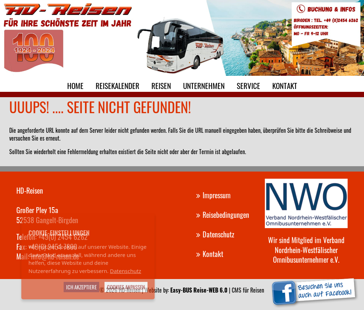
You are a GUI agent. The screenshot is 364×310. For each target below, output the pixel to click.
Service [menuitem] (248, 85)
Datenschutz (125, 270)
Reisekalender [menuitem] (117, 85)
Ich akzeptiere (81, 287)
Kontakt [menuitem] (284, 85)
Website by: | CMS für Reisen (204, 290)
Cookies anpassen (126, 287)
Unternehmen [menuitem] (204, 85)
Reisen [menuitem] (161, 85)
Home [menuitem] (75, 85)
